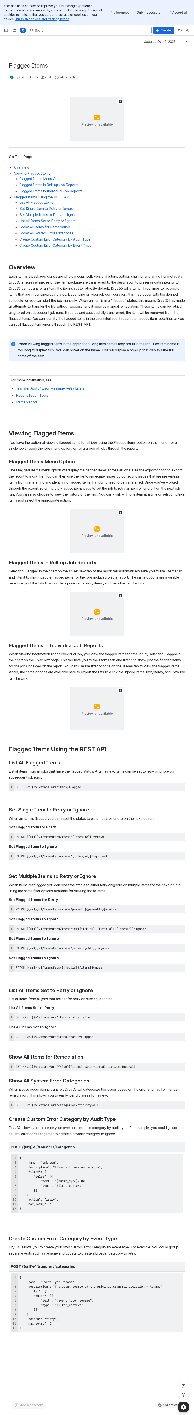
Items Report (26, 402)
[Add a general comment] (29, 1405)
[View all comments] (183, 1386)
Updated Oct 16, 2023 (160, 41)
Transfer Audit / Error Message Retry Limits (50, 388)
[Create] (163, 30)
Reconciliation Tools (32, 395)
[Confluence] (22, 30)
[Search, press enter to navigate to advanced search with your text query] (90, 30)
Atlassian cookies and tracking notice (42, 19)
